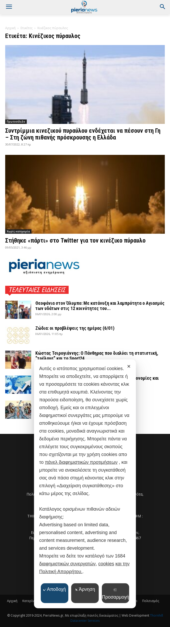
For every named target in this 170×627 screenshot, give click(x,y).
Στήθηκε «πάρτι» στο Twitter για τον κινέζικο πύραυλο (75, 240)
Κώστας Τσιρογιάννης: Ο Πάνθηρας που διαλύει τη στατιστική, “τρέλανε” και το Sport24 (96, 355)
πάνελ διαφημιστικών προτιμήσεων (81, 462)
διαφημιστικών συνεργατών (67, 563)
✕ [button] (129, 366)
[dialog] (85, 483)
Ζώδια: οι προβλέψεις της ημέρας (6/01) (74, 328)
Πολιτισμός (150, 601)
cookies (106, 563)
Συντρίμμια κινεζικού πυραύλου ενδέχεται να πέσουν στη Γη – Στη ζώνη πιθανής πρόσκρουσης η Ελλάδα (82, 134)
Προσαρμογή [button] (115, 594)
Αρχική (10, 28)
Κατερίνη (29, 601)
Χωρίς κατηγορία (18, 231)
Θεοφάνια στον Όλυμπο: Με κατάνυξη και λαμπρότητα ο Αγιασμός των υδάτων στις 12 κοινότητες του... (100, 305)
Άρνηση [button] (85, 589)
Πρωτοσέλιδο (16, 121)
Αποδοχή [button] (54, 589)
